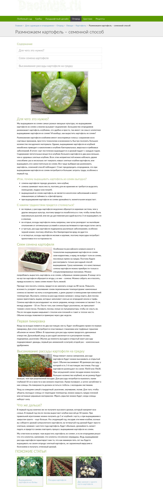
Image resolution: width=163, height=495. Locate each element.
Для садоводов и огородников (39, 25)
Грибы (38, 18)
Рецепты (100, 18)
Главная (18, 25)
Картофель (81, 25)
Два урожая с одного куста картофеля (87, 482)
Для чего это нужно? (31, 50)
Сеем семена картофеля (34, 58)
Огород (76, 18)
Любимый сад (24, 18)
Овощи (69, 25)
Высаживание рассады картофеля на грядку (46, 65)
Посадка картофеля (57, 480)
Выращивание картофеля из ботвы (28, 481)
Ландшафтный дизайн (57, 18)
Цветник (87, 18)
